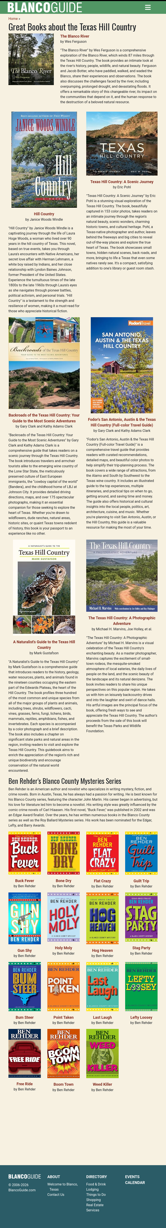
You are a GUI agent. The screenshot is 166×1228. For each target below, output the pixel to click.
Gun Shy (25, 950)
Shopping (93, 1200)
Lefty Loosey (141, 1017)
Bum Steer (25, 1017)
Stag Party (141, 948)
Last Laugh (102, 1017)
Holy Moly (63, 948)
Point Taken (63, 1017)
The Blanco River (74, 36)
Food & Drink (96, 1184)
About (53, 1176)
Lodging (92, 1189)
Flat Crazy (102, 881)
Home (13, 19)
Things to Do (96, 1195)
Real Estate (95, 1205)
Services (92, 1210)
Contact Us (55, 1195)
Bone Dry (63, 881)
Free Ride (25, 1084)
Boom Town (63, 1084)
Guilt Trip (141, 881)
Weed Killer (102, 1084)
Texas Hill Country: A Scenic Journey (121, 182)
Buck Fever (24, 881)
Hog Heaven (102, 950)
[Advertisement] (83, 1126)
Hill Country (44, 214)
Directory (96, 1176)
